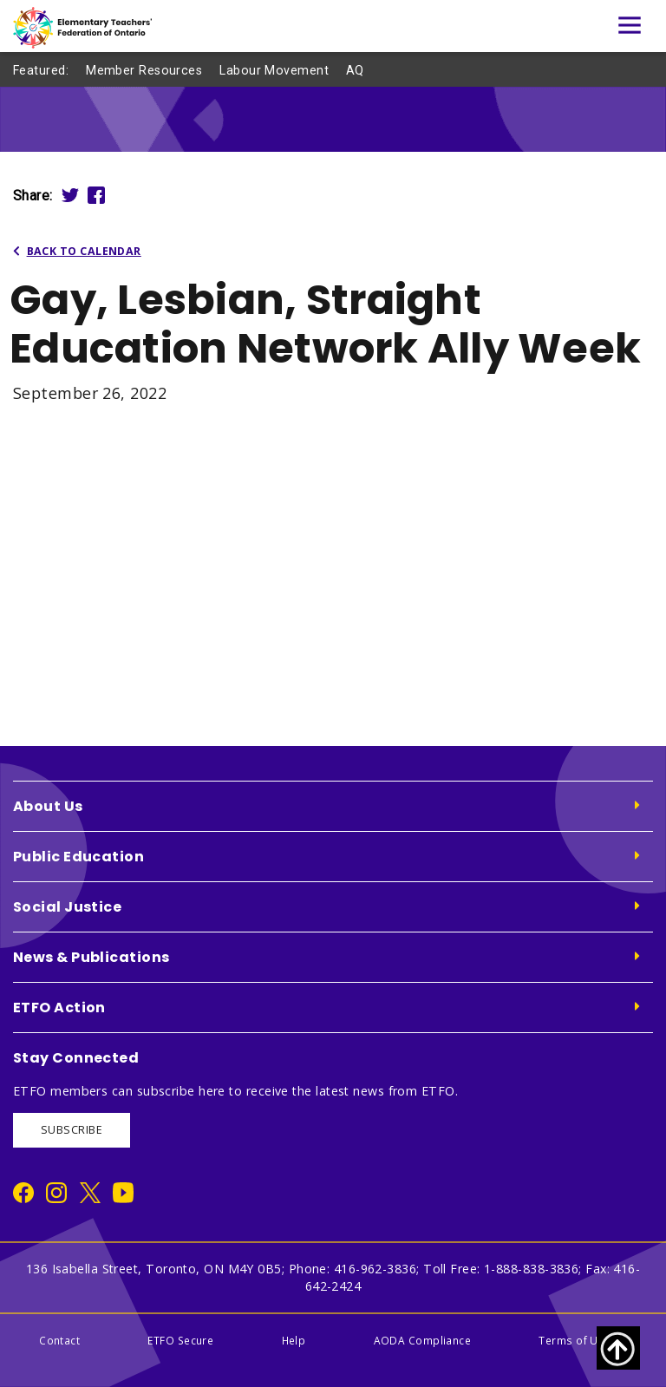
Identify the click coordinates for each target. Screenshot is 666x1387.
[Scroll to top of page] (618, 1348)
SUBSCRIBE (71, 1129)
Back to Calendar (77, 251)
